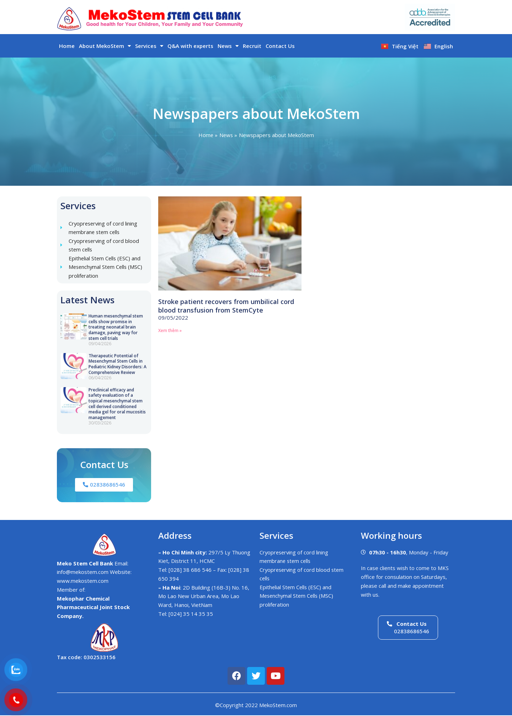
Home (67, 45)
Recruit (252, 45)
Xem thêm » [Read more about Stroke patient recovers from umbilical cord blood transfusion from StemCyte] (170, 330)
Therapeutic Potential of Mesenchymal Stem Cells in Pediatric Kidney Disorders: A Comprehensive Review (117, 364)
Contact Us (280, 45)
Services (149, 46)
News (228, 46)
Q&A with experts (190, 45)
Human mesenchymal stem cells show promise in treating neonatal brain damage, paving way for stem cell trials (116, 328)
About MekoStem (105, 46)
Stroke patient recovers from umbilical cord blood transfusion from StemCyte (226, 305)
